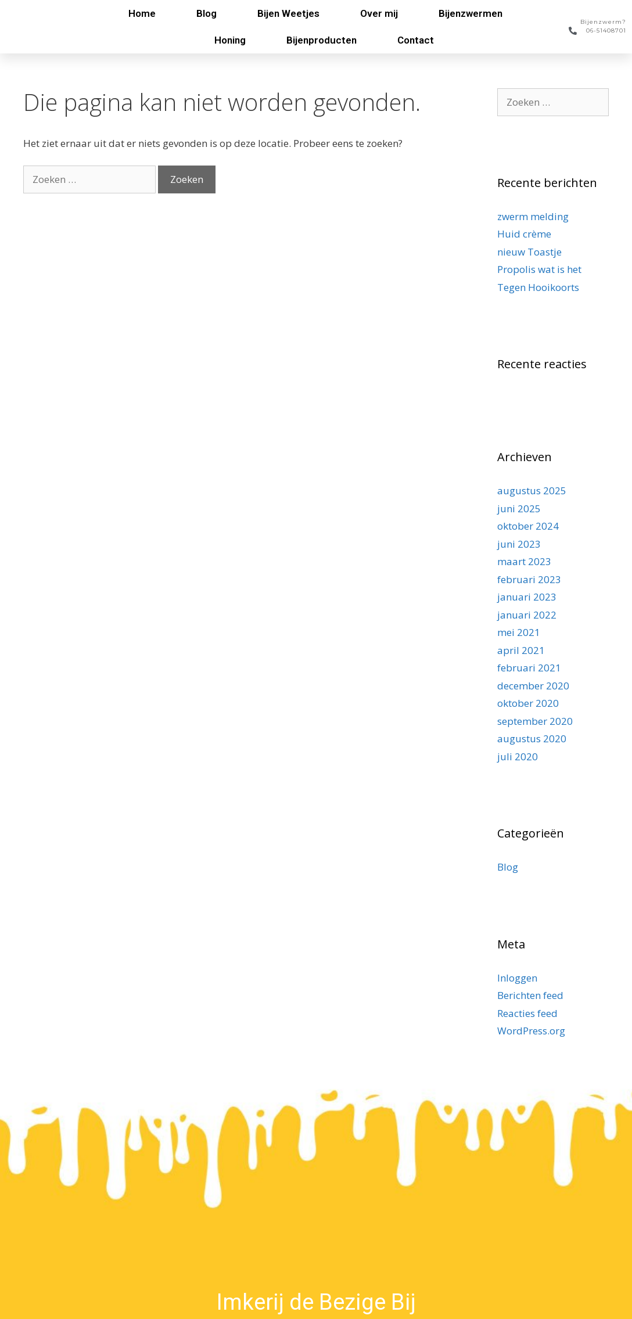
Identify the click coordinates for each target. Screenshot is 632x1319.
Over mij (379, 13)
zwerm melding (533, 216)
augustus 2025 (531, 490)
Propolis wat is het (539, 269)
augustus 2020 (531, 738)
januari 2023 (526, 596)
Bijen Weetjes (288, 13)
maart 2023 (524, 561)
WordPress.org (531, 1030)
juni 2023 (519, 544)
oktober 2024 (528, 526)
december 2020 (533, 685)
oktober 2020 (528, 703)
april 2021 (521, 650)
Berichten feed (530, 995)
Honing (230, 40)
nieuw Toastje (529, 251)
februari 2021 (529, 667)
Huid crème (524, 233)
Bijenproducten (321, 40)
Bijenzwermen (470, 13)
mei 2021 (518, 632)
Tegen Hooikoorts (538, 287)
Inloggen (517, 977)
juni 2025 (519, 508)
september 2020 (535, 721)
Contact (415, 40)
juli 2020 (517, 756)
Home (142, 13)
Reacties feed (527, 1013)
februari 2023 (529, 579)
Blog (206, 13)
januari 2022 (526, 614)
